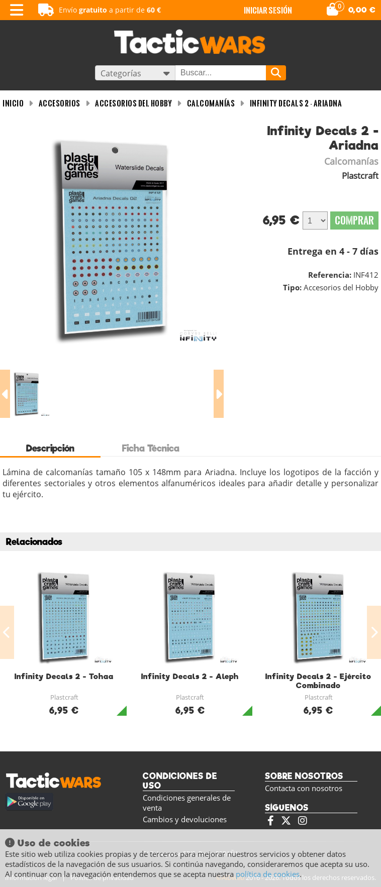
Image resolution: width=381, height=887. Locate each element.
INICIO (13, 103)
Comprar (354, 220)
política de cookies (268, 874)
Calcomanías (211, 103)
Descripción (50, 448)
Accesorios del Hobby (133, 103)
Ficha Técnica (150, 448)
